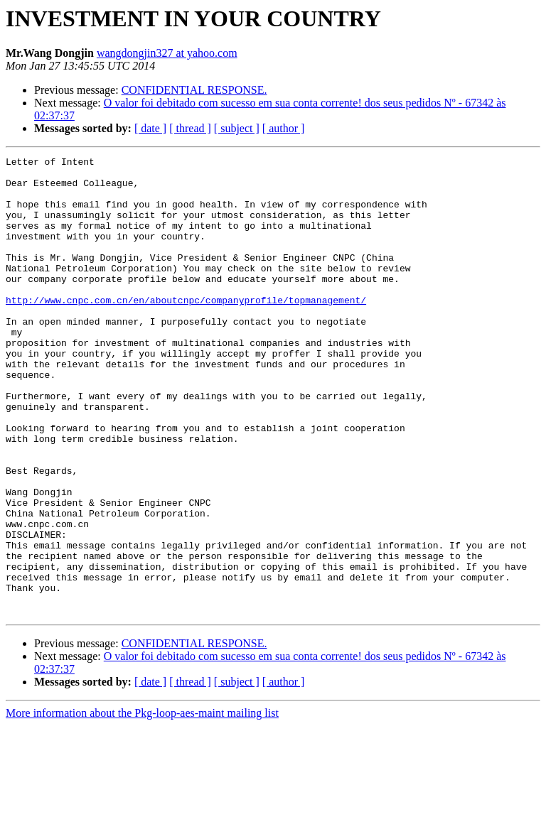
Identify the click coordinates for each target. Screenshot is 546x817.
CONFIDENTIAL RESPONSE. (194, 90)
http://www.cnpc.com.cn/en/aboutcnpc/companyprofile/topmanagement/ (186, 329)
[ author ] (283, 128)
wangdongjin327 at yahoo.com (167, 53)
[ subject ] (236, 128)
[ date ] (150, 128)
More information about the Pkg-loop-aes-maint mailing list (142, 805)
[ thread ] (190, 128)
